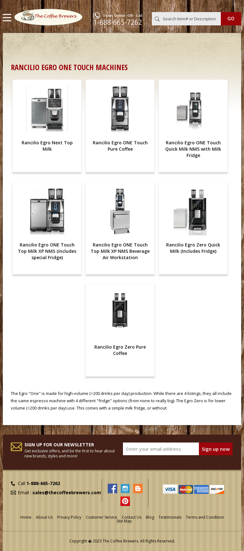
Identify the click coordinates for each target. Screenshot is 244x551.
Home (17, 43)
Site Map (124, 521)
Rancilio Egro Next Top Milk (47, 146)
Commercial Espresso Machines (120, 43)
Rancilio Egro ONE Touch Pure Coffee (120, 146)
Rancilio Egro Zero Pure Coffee (120, 350)
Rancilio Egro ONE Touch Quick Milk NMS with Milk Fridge (193, 149)
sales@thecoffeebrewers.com (66, 492)
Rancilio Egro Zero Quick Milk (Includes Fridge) (193, 248)
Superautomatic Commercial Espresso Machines (65, 50)
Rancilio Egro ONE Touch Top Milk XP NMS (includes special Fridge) (47, 251)
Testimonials (170, 517)
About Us (44, 517)
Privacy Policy (69, 517)
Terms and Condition (205, 517)
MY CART (232, 6)
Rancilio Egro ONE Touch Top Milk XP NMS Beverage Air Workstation (120, 251)
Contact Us (131, 517)
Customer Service (101, 517)
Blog (150, 517)
